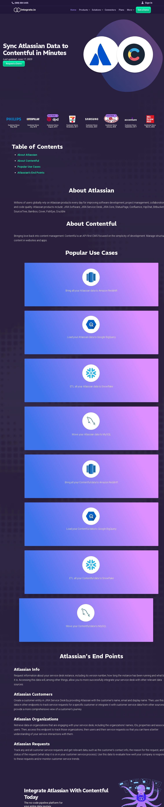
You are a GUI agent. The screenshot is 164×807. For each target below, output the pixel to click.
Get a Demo (143, 10)
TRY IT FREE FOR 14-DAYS (68, 526)
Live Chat (96, 747)
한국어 (139, 781)
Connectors (108, 10)
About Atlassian (27, 154)
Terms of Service (144, 792)
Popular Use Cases (29, 166)
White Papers (143, 747)
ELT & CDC (53, 750)
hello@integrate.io (24, 750)
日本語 (139, 777)
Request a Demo (14, 63)
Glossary (95, 778)
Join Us (140, 762)
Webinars (141, 750)
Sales (51, 762)
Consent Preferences (102, 782)
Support (52, 766)
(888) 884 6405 (20, 3)
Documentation (98, 758)
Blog (93, 743)
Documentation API (101, 762)
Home (69, 10)
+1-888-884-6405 (24, 759)
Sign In (147, 2)
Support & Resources (102, 750)
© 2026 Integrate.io (20, 792)
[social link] (13, 765)
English (140, 773)
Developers (54, 770)
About (139, 754)
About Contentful (28, 160)
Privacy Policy (98, 774)
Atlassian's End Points (31, 172)
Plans (120, 10)
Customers (141, 743)
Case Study (53, 112)
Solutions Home (56, 743)
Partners (140, 758)
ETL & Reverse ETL (58, 747)
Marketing (53, 758)
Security (95, 766)
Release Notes (55, 774)
